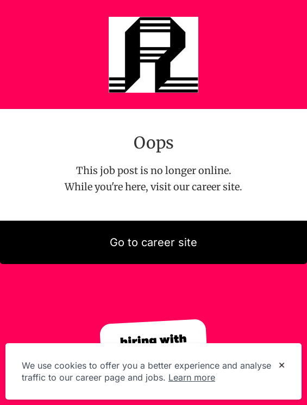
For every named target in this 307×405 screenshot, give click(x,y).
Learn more (191, 377)
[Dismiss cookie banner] (281, 366)
